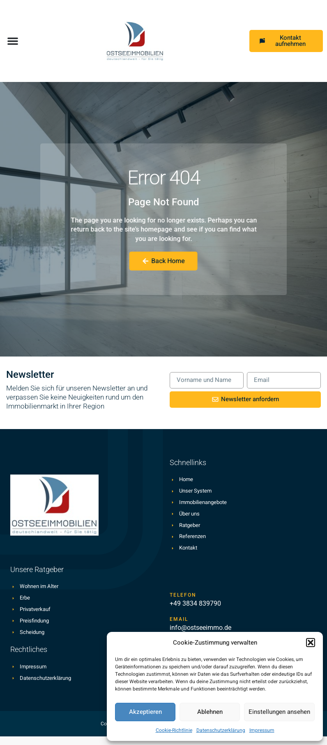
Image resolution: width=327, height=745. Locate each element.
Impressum (261, 730)
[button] (310, 642)
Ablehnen (210, 711)
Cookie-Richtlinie (174, 730)
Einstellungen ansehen (279, 711)
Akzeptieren (145, 711)
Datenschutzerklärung (220, 730)
